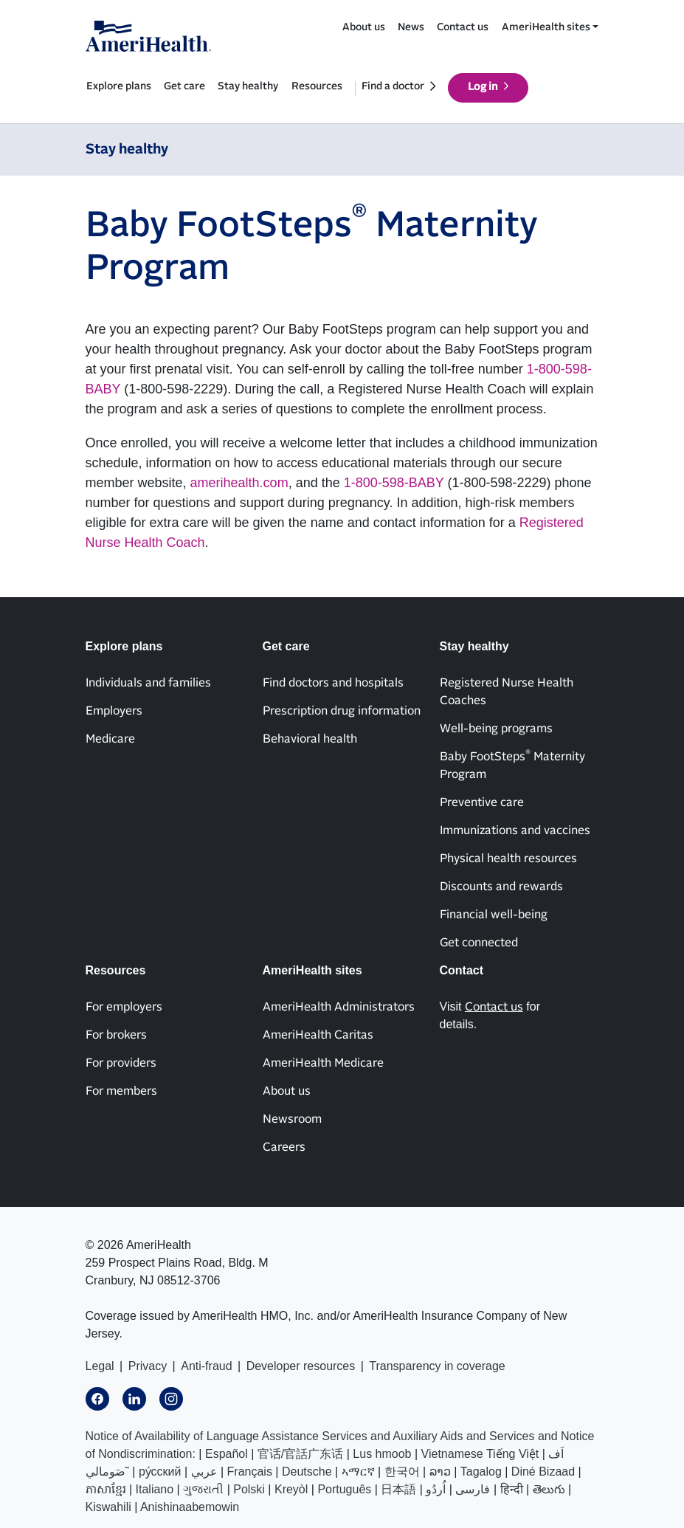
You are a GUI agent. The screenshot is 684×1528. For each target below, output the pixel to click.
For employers (124, 1007)
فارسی (472, 1489)
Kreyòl (291, 1489)
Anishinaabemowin (189, 1507)
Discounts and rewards (501, 886)
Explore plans (118, 86)
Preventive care (482, 802)
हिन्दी (511, 1489)
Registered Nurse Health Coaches (506, 691)
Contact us (462, 27)
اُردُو (436, 1489)
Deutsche (307, 1471)
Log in (483, 87)
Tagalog (481, 1471)
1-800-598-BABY (394, 482)
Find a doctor (393, 86)
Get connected (479, 943)
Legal (100, 1366)
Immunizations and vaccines (515, 830)
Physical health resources (508, 858)
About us (363, 27)
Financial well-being (493, 914)
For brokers (116, 1035)
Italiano (155, 1489)
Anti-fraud (206, 1366)
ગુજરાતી (203, 1489)
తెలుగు (549, 1489)
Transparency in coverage (437, 1366)
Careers (284, 1147)
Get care (184, 86)
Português (344, 1489)
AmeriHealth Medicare (323, 1063)
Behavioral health (310, 739)
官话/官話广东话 (300, 1454)
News (411, 27)
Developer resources (301, 1366)
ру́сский (160, 1471)
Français (249, 1471)
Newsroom (292, 1119)
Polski (249, 1489)
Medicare (110, 739)
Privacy (147, 1366)
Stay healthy (248, 86)
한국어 (402, 1471)
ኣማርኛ (358, 1471)
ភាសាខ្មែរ (106, 1489)
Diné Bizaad (543, 1471)
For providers (121, 1063)
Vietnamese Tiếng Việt (480, 1454)
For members (121, 1091)
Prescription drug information (342, 711)
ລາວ (440, 1471)
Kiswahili (108, 1507)
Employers (114, 711)
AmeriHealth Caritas (318, 1035)
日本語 (398, 1489)
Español (226, 1454)
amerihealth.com (239, 482)
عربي (204, 1471)
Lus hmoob (382, 1454)
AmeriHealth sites (546, 27)
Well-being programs (496, 728)
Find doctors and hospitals (333, 683)
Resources (316, 86)
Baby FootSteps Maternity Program (512, 764)
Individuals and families (148, 683)
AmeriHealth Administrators (339, 1007)
